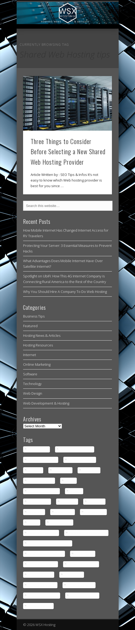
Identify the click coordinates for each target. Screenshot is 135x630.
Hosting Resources (38, 345)
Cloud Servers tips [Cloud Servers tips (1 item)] (81, 460)
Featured (30, 325)
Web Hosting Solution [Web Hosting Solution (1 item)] (43, 595)
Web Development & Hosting (46, 403)
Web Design (32, 393)
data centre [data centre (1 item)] (90, 470)
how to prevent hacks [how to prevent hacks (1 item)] (43, 491)
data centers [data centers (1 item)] (62, 470)
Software (30, 374)
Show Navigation (98, 48)
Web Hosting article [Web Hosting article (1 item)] (42, 585)
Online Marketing (36, 364)
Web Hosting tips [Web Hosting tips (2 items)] (40, 606)
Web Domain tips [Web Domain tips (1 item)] (40, 574)
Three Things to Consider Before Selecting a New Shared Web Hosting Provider (68, 151)
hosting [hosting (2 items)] (70, 480)
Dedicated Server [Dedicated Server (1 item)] (40, 480)
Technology (32, 383)
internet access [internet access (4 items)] (38, 501)
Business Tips (34, 316)
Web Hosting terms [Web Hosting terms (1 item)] (84, 595)
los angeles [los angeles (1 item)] (68, 501)
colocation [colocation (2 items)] (35, 470)
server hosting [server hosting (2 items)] (95, 512)
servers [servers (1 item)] (33, 522)
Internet (29, 354)
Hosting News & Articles (41, 335)
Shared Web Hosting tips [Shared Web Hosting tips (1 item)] (45, 554)
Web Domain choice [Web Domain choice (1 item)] (42, 564)
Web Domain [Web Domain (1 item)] (84, 554)
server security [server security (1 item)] (61, 522)
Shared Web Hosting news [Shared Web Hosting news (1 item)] (88, 533)
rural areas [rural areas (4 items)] (35, 512)
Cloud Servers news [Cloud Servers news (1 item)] (42, 460)
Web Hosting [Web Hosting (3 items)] (73, 574)
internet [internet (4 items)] (76, 491)
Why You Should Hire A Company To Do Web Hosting (65, 291)
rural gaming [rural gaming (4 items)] (64, 512)
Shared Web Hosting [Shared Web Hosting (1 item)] (42, 533)
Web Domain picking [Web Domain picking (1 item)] (82, 564)
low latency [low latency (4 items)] (96, 501)
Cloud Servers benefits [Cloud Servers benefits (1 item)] (76, 449)
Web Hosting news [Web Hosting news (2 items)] (80, 585)
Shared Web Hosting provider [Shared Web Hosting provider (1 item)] (49, 543)
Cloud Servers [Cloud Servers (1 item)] (38, 449)
